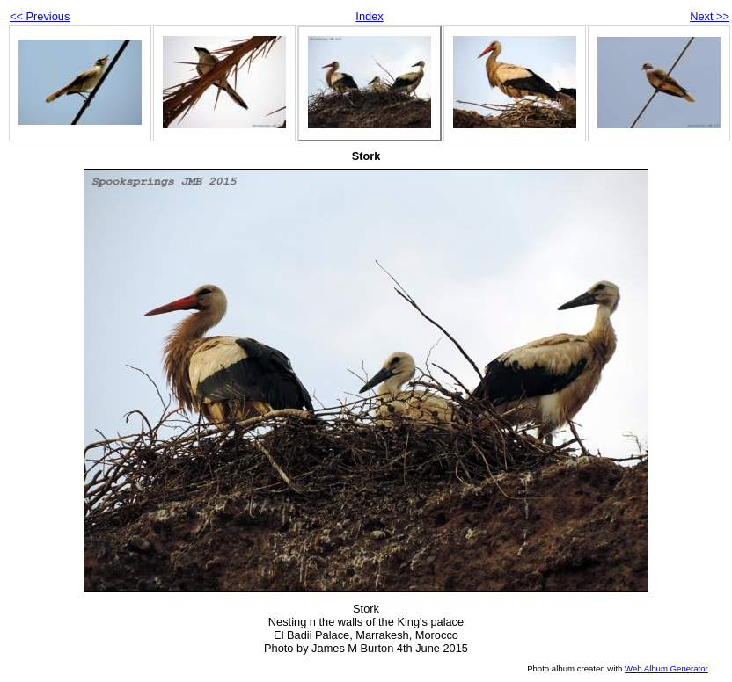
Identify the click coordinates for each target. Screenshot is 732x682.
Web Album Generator (666, 668)
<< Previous (40, 16)
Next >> (709, 16)
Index (369, 16)
